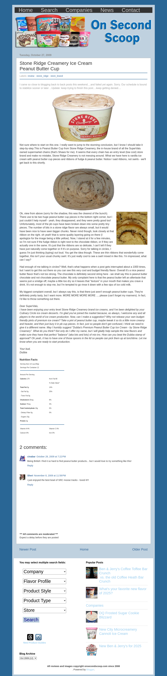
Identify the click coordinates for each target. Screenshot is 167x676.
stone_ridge (42, 76)
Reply (30, 465)
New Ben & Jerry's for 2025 (120, 646)
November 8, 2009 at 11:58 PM (50, 475)
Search (49, 10)
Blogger (90, 669)
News (107, 10)
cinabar (31, 456)
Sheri (30, 475)
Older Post (140, 549)
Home (26, 10)
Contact (131, 10)
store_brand (57, 76)
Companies (79, 10)
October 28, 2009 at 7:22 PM (51, 456)
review (31, 76)
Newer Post (27, 549)
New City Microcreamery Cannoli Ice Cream (118, 631)
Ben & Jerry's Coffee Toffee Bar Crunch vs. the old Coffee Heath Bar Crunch (123, 575)
